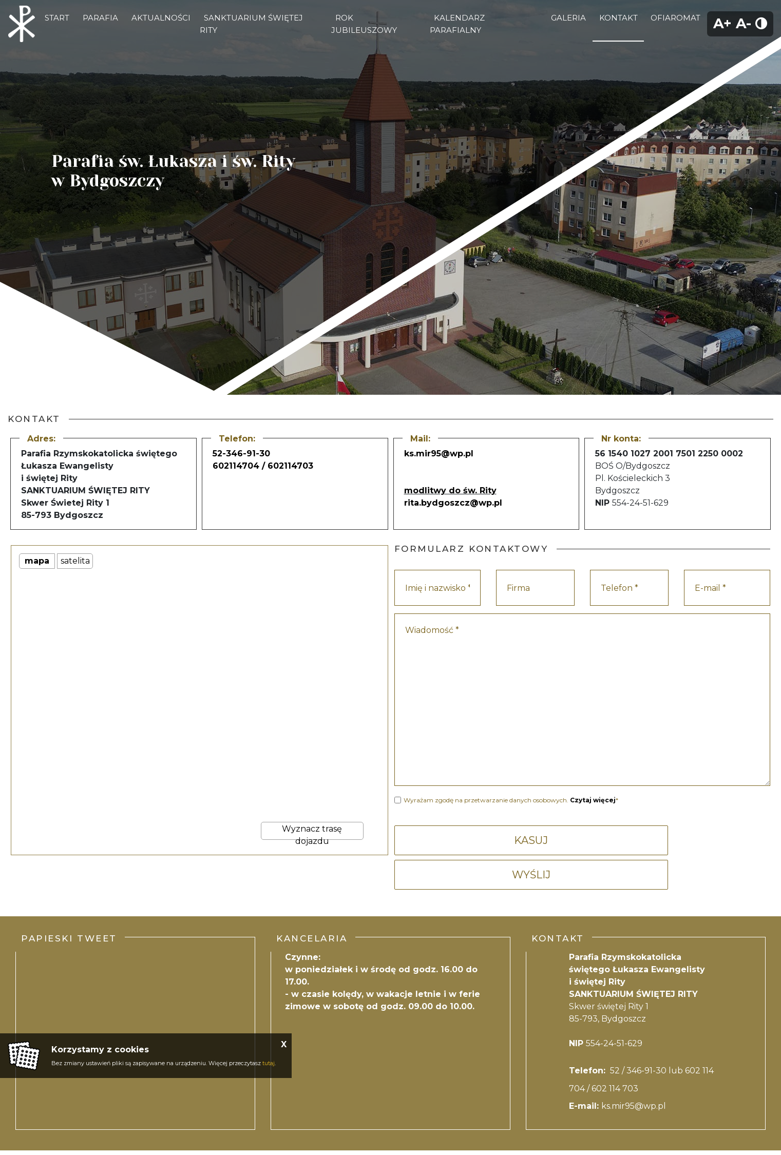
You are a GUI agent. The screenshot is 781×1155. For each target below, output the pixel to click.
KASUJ (486, 840)
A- (743, 23)
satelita (75, 561)
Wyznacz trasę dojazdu (312, 832)
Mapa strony (462, 1133)
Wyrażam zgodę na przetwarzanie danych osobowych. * (511, 800)
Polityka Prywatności (355, 1133)
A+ (722, 23)
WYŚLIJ (678, 840)
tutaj (268, 1063)
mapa (37, 561)
